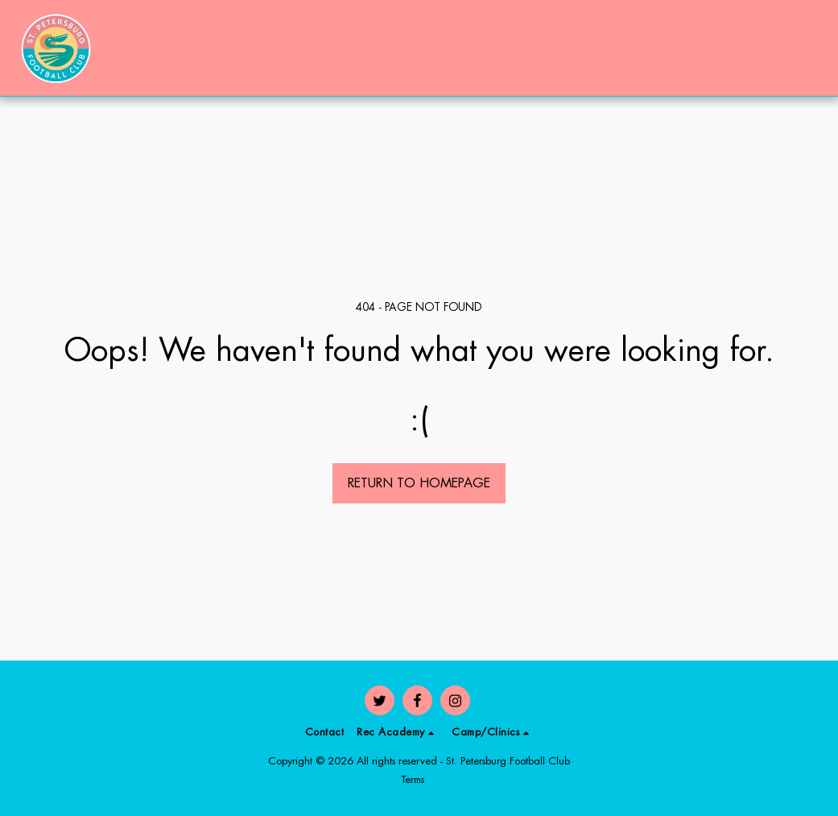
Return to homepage (419, 482)
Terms (412, 779)
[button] (736, 48)
